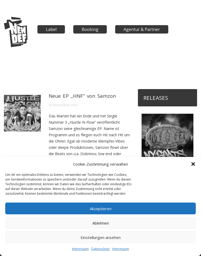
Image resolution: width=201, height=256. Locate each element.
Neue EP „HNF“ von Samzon (82, 95)
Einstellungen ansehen (101, 237)
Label (51, 29)
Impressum (80, 249)
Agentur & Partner (142, 29)
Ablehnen (100, 223)
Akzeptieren (100, 208)
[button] (193, 164)
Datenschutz (100, 249)
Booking (90, 29)
